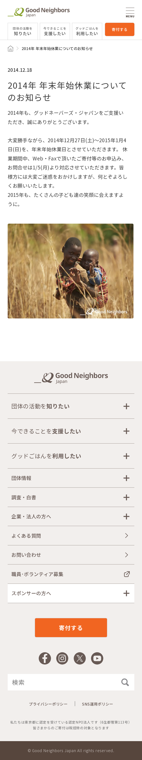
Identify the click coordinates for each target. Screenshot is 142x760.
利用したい (87, 31)
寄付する (120, 29)
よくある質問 (26, 535)
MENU (130, 13)
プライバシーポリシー (48, 704)
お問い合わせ (26, 554)
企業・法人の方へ (31, 516)
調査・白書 (23, 497)
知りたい (23, 31)
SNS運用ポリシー (97, 704)
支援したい (55, 31)
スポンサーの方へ (31, 593)
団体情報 (21, 477)
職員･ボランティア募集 (37, 573)
